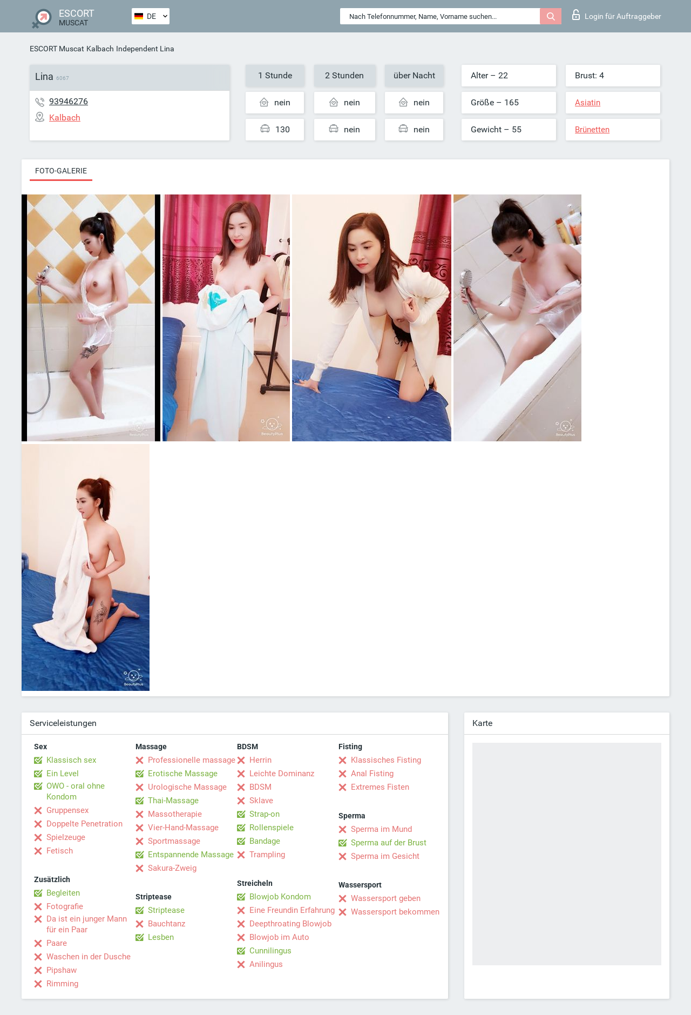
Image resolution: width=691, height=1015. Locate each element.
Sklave (261, 800)
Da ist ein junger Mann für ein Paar (86, 924)
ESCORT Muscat (57, 48)
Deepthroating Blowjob (290, 924)
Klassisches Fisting (386, 760)
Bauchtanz (166, 924)
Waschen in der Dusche (88, 957)
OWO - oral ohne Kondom (75, 791)
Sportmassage (174, 841)
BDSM (260, 787)
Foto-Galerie (61, 170)
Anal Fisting (372, 773)
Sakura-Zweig (172, 868)
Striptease (166, 910)
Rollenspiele (271, 827)
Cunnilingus (270, 951)
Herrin (260, 760)
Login (616, 15)
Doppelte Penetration (84, 824)
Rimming (62, 984)
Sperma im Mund (381, 829)
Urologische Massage (187, 787)
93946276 (68, 101)
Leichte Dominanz (281, 773)
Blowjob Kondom (280, 897)
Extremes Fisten (380, 787)
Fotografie (64, 906)
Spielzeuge (65, 837)
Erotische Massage (183, 773)
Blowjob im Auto (279, 937)
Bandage (264, 841)
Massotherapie (175, 814)
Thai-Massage (173, 800)
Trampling (267, 854)
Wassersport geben (386, 898)
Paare (56, 943)
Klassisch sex (71, 760)
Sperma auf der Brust (388, 843)
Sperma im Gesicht (385, 856)
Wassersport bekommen (395, 912)
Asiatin (587, 102)
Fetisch (59, 851)
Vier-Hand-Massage (183, 827)
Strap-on (264, 814)
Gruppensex (67, 810)
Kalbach (100, 48)
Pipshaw (61, 970)
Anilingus (266, 964)
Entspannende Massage (191, 854)
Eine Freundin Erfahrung (292, 910)
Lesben (161, 937)
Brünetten (592, 130)
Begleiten (63, 893)
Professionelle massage (191, 760)
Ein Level (62, 773)
